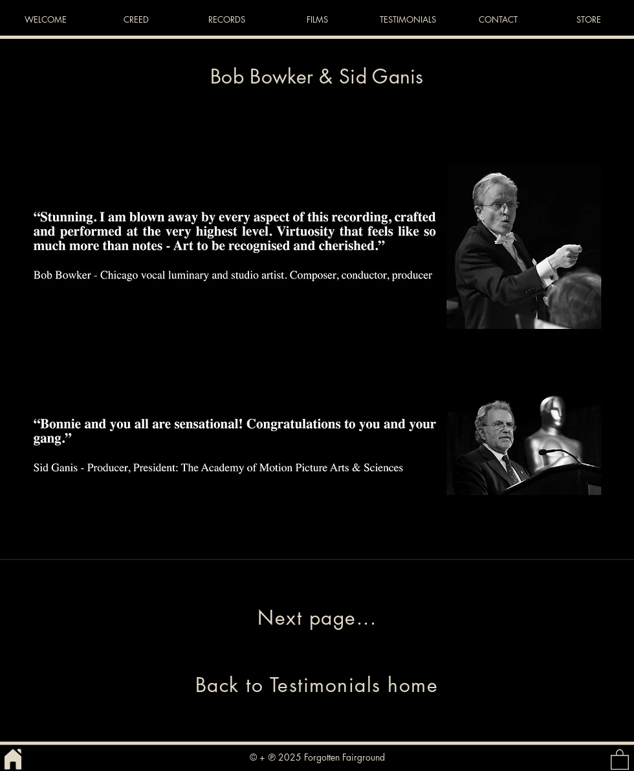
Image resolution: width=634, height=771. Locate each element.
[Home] (13, 759)
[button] (620, 759)
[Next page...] (317, 617)
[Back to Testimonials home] (316, 685)
